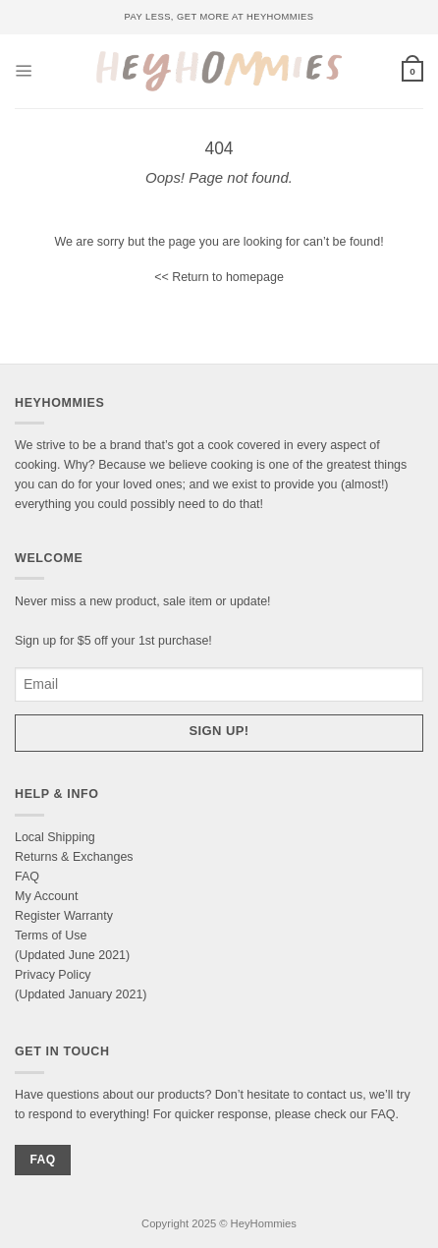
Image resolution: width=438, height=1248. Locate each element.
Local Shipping (55, 837)
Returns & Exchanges (74, 857)
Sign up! (219, 730)
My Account (46, 896)
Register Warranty (64, 916)
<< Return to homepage (219, 277)
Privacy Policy (53, 975)
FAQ (27, 876)
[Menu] (24, 71)
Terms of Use (50, 935)
